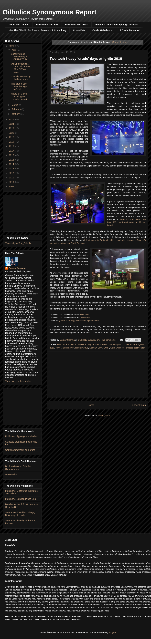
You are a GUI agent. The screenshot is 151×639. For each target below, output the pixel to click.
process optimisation (135, 348)
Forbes (125, 344)
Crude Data (79, 30)
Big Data (81, 344)
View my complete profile (18, 381)
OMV (100, 348)
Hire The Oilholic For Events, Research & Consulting (37, 30)
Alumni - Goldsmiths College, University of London (20, 514)
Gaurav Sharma (17, 268)
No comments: (109, 340)
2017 (12, 150)
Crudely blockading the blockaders (21, 78)
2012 (12, 173)
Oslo (112, 348)
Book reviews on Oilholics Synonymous (18, 467)
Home (90, 405)
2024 (12, 124)
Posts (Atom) (104, 415)
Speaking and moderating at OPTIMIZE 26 (19, 57)
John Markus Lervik (64, 348)
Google (133, 344)
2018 (12, 146)
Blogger (112, 632)
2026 (12, 46)
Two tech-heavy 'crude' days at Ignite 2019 (86, 59)
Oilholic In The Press (76, 24)
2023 (12, 128)
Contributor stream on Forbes (20, 450)
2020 (12, 137)
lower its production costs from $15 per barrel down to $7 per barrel (126, 222)
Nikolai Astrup (81, 348)
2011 (12, 177)
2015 (12, 159)
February (16, 109)
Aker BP (61, 344)
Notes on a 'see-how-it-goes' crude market (19, 96)
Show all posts (119, 42)
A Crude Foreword (129, 30)
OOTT (106, 348)
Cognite (90, 344)
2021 (12, 133)
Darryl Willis (101, 344)
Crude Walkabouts (102, 30)
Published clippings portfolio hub (21, 436)
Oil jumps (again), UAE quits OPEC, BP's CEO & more (21, 67)
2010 (12, 182)
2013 (12, 168)
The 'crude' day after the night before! (19, 86)
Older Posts (139, 405)
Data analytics (114, 344)
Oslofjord (120, 348)
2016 (12, 155)
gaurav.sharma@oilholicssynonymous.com (79, 320)
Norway (93, 348)
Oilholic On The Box (47, 24)
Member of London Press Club (20, 499)
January (15, 114)
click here (84, 314)
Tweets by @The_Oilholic (18, 243)
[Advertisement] (22, 212)
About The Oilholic (19, 24)
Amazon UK (11, 474)
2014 (12, 164)
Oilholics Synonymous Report (49, 12)
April (14, 50)
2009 (12, 186)
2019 (12, 141)
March (15, 105)
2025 (12, 119)
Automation (70, 344)
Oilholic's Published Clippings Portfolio (116, 24)
